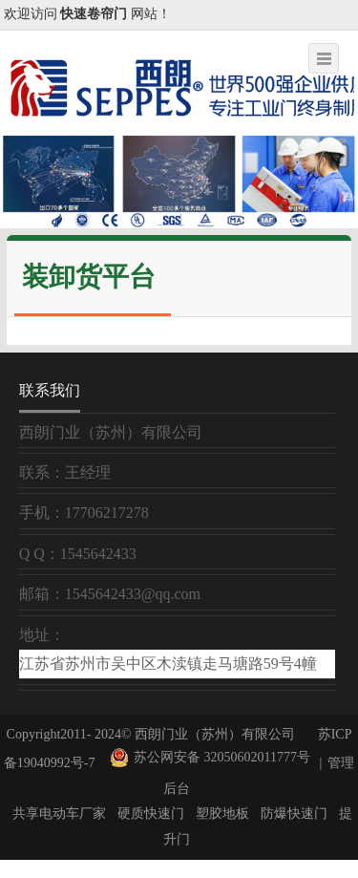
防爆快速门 (294, 813)
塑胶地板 (222, 813)
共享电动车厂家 (59, 813)
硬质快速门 (150, 813)
